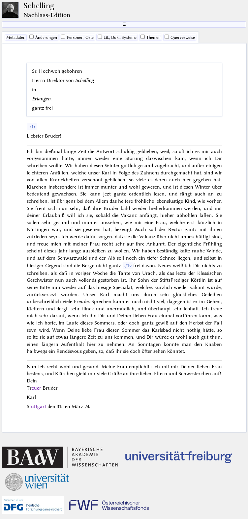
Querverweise (180, 37)
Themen (150, 37)
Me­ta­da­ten (15, 37)
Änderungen (43, 37)
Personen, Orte (77, 37)
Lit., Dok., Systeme (117, 37)
